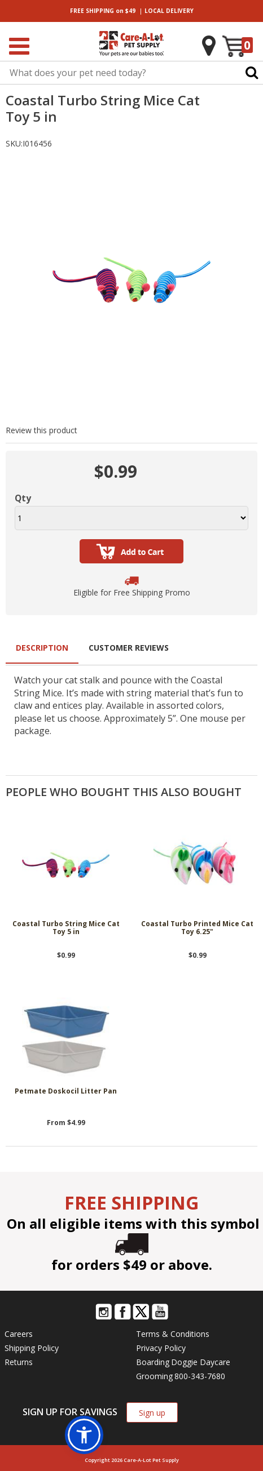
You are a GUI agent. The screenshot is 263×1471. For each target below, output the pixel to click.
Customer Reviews (129, 647)
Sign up (152, 1412)
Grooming (154, 1376)
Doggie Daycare (200, 1362)
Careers (19, 1333)
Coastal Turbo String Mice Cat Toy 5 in (66, 928)
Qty (23, 498)
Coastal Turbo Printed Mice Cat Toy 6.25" (197, 928)
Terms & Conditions (172, 1333)
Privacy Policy (161, 1348)
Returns (19, 1362)
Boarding (152, 1362)
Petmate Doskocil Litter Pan (66, 1091)
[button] (84, 1435)
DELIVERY (169, 11)
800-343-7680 (199, 1376)
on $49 (102, 11)
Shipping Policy (32, 1348)
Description (42, 647)
